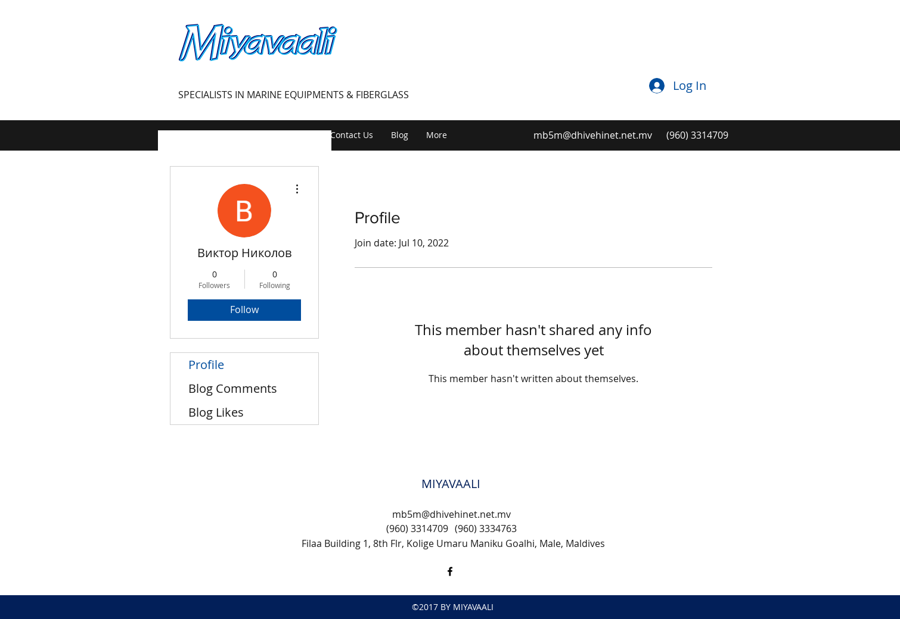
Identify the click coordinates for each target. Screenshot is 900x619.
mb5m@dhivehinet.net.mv (592, 135)
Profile (206, 365)
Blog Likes (216, 412)
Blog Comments (232, 388)
